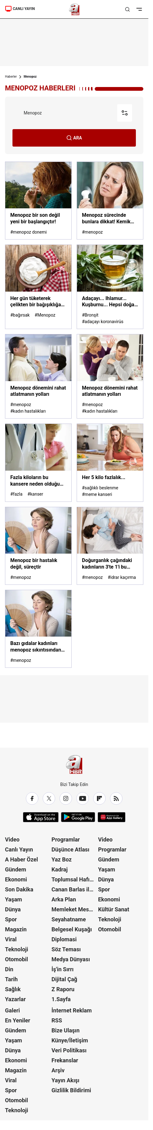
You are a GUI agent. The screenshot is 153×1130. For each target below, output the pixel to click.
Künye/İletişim (69, 1040)
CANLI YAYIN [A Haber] (20, 9)
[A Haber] (74, 9)
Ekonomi (16, 879)
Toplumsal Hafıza (73, 879)
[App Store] (41, 817)
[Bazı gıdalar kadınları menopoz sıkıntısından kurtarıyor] (38, 613)
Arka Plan (63, 899)
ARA (74, 138)
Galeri (12, 1010)
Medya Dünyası (70, 959)
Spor (11, 919)
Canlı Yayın (19, 849)
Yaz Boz (61, 859)
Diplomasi (64, 939)
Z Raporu (62, 989)
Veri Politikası (68, 1050)
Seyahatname (68, 919)
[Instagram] (66, 798)
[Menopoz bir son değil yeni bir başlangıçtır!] (38, 185)
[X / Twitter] (49, 798)
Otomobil (16, 959)
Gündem (15, 869)
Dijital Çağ (64, 979)
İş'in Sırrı (62, 969)
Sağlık (13, 989)
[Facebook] (32, 798)
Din (9, 969)
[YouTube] (82, 798)
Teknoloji (16, 949)
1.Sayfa (60, 999)
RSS (56, 1020)
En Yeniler (17, 1020)
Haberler (11, 76)
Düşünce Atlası (70, 849)
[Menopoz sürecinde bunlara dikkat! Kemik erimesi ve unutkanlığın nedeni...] (110, 185)
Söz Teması (66, 949)
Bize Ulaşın (65, 1030)
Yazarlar (15, 999)
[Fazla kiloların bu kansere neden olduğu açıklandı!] (38, 447)
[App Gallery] (111, 817)
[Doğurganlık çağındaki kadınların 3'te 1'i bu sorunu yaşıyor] (110, 530)
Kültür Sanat (113, 909)
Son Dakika (19, 889)
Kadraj (59, 869)
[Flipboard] (99, 798)
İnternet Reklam (71, 1010)
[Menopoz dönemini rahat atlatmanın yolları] (38, 357)
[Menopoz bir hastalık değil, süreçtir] (38, 530)
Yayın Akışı (65, 1080)
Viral (11, 939)
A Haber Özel (21, 859)
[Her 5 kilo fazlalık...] (110, 447)
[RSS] (116, 798)
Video (12, 839)
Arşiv (58, 1070)
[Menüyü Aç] (139, 9)
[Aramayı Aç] (127, 9)
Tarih (11, 979)
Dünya (13, 909)
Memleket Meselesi (74, 909)
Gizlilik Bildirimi (71, 1090)
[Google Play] (78, 817)
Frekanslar (64, 1060)
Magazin (15, 929)
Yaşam (13, 899)
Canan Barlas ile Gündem (74, 889)
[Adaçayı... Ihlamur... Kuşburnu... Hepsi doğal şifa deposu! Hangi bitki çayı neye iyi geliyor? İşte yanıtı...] (110, 268)
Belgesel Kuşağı (71, 929)
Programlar (65, 839)
